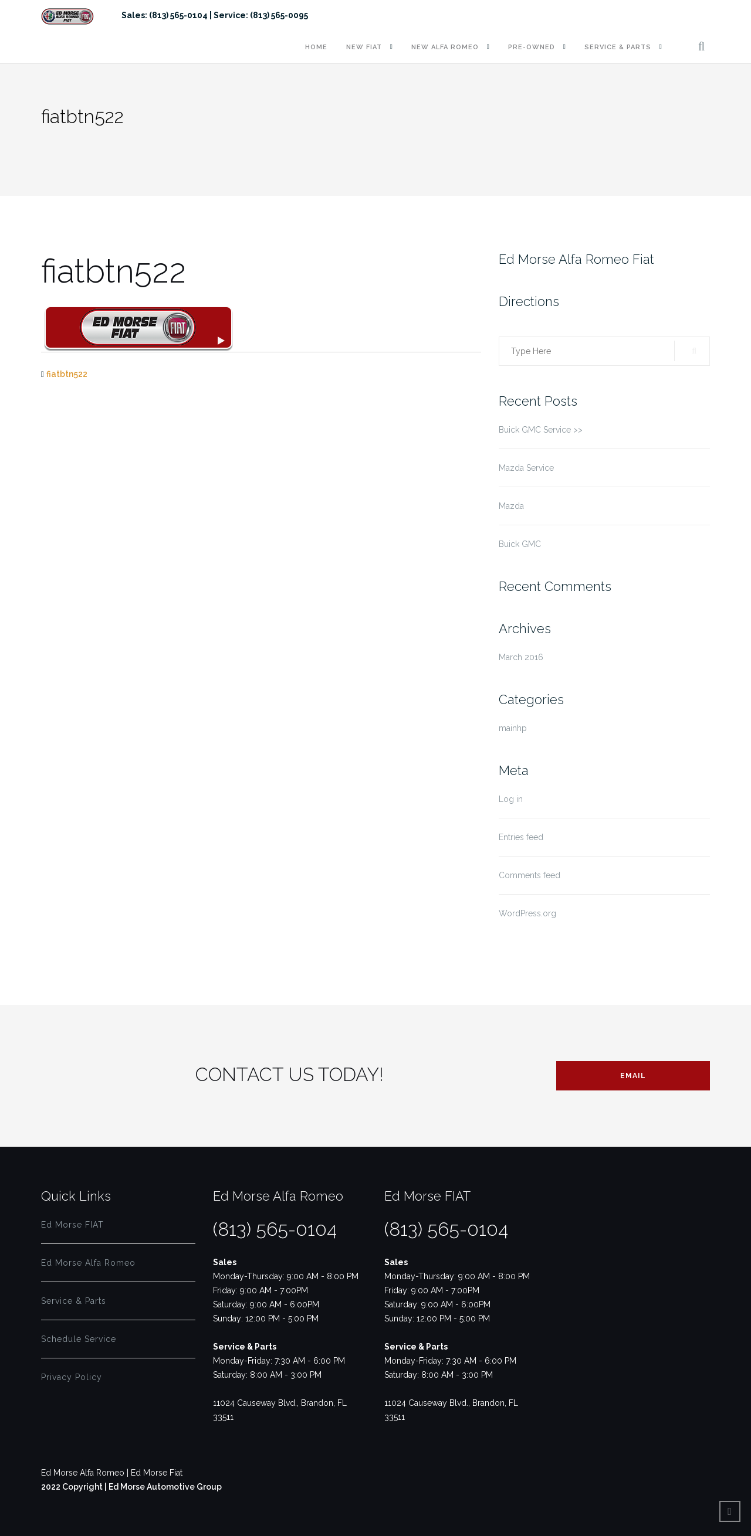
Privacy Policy (71, 1377)
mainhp (513, 728)
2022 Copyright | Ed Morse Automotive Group (131, 1486)
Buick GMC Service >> (541, 429)
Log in (511, 799)
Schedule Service (78, 1339)
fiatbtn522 (66, 374)
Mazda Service (526, 468)
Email (633, 1076)
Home (316, 47)
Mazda (511, 506)
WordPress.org (527, 913)
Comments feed (529, 875)
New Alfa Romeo (445, 47)
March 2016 (521, 657)
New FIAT (364, 47)
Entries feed (521, 837)
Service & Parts (617, 47)
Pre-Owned (531, 47)
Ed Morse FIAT (72, 1224)
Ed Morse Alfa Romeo (88, 1262)
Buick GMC (520, 544)
